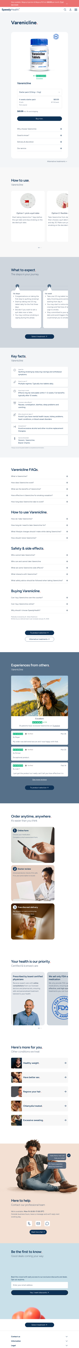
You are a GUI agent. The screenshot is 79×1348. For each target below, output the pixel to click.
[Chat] (47, 1223)
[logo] (11, 9)
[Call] (29, 1223)
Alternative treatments (56, 161)
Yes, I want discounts (38, 1292)
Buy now (39, 119)
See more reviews (39, 780)
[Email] (38, 1223)
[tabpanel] (39, 55)
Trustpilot (56, 726)
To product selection (38, 788)
